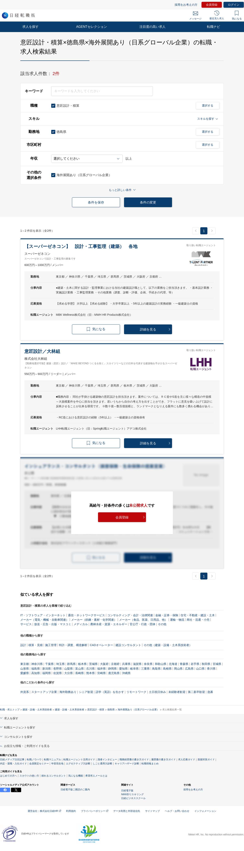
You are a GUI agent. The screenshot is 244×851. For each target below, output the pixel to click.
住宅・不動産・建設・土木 (198, 615)
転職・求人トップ (10, 709)
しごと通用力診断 (102, 763)
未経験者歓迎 (176, 692)
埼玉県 (60, 664)
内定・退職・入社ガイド (13, 763)
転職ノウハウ (34, 759)
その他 (162, 624)
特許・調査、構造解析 (73, 645)
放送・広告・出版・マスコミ (52, 624)
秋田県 (206, 664)
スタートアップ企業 (44, 692)
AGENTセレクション (91, 26)
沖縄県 (126, 673)
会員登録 (211, 4)
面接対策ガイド (206, 759)
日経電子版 (127, 790)
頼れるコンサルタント (53, 775)
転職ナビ (213, 26)
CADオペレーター (101, 645)
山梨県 (68, 668)
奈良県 (148, 664)
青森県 (184, 664)
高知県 (35, 673)
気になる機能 (75, 775)
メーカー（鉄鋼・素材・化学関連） (94, 619)
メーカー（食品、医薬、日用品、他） (143, 619)
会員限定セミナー (39, 763)
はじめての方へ (8, 775)
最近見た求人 (216, 15)
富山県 (79, 668)
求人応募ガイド (186, 759)
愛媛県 (24, 673)
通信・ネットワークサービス (86, 615)
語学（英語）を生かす (110, 692)
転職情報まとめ (150, 763)
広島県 (189, 668)
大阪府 (104, 664)
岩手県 (195, 664)
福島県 (35, 668)
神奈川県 (37, 664)
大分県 (68, 673)
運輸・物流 (177, 619)
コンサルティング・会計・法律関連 (130, 615)
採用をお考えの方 (186, 4)
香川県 (211, 668)
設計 (23, 645)
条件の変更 (148, 202)
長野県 (57, 668)
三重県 (145, 668)
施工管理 (51, 645)
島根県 (167, 668)
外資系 (24, 692)
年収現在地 (57, 763)
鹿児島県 (114, 673)
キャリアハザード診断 (127, 763)
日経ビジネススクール (133, 798)
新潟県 (46, 668)
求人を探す (30, 26)
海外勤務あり (67, 692)
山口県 (200, 668)
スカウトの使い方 (29, 775)
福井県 (101, 668)
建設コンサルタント (128, 645)
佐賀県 (57, 673)
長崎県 (79, 673)
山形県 (24, 668)
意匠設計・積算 (95, 709)
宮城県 (217, 664)
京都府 (115, 664)
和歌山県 (160, 664)
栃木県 (82, 664)
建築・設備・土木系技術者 (37, 709)
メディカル (81, 624)
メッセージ (195, 16)
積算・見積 (35, 645)
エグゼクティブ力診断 (78, 763)
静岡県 (112, 668)
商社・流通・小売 (198, 619)
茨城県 (93, 664)
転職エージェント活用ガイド (79, 759)
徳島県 (111, 709)
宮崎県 (101, 673)
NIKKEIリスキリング (132, 794)
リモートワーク (136, 692)
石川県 (90, 668)
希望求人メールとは (96, 775)
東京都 (24, 664)
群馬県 (71, 664)
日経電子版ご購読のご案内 (75, 789)
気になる (237, 15)
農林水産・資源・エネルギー (108, 624)
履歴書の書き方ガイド (163, 759)
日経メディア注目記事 (12, 759)
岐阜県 (134, 668)
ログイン (233, 4)
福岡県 (46, 673)
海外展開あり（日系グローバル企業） (138, 709)
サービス (26, 624)
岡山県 (178, 668)
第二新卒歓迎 (196, 692)
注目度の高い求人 (152, 26)
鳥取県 (156, 668)
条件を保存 (96, 202)
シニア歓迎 (86, 692)
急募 (210, 692)
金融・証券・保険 (166, 615)
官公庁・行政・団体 (142, 624)
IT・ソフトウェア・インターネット (42, 615)
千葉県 (49, 664)
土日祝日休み (157, 692)
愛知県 (123, 668)
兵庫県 (126, 664)
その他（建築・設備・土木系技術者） (168, 645)
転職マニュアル (52, 759)
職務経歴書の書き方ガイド (134, 759)
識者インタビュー (107, 759)
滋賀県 (137, 664)
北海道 (173, 664)
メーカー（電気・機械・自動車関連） (44, 619)
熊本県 (90, 673)
